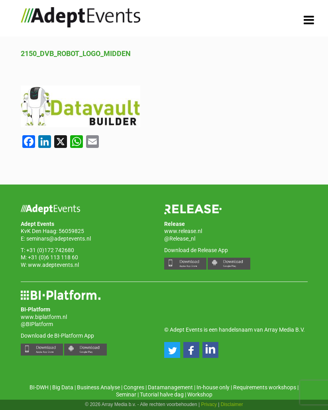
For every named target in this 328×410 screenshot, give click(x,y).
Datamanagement (170, 387)
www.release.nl (183, 231)
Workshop (199, 394)
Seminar (126, 394)
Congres (134, 387)
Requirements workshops (264, 387)
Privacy (209, 404)
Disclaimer (232, 404)
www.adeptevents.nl (53, 265)
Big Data (62, 387)
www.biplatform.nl (44, 317)
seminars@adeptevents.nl (58, 238)
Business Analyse (98, 387)
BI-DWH (39, 387)
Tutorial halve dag (162, 394)
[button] (172, 350)
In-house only (213, 387)
